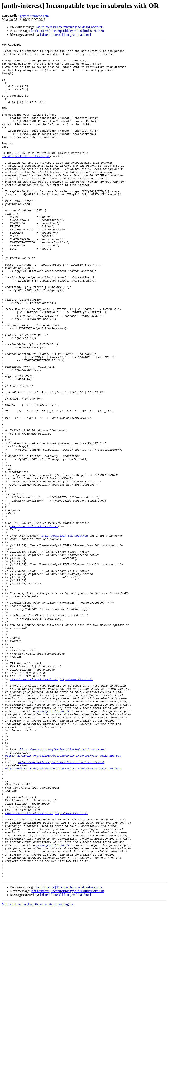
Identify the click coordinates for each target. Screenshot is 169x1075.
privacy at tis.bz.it (53, 845)
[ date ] (45, 34)
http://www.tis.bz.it (76, 807)
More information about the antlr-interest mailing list (38, 1071)
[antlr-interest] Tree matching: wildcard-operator (69, 27)
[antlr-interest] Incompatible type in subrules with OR (67, 31)
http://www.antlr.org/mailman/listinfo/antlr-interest (63, 891)
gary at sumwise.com (34, 16)
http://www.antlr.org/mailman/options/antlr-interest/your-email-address (63, 898)
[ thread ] (57, 34)
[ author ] (84, 34)
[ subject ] (70, 34)
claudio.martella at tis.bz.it (26, 179)
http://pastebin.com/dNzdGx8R (64, 634)
